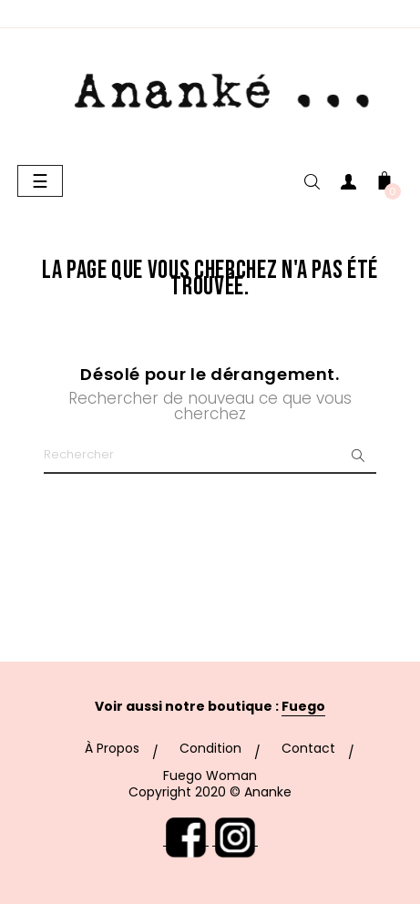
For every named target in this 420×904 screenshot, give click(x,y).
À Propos (112, 748)
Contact (308, 748)
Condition (210, 748)
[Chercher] (210, 455)
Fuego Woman (210, 775)
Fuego (303, 706)
